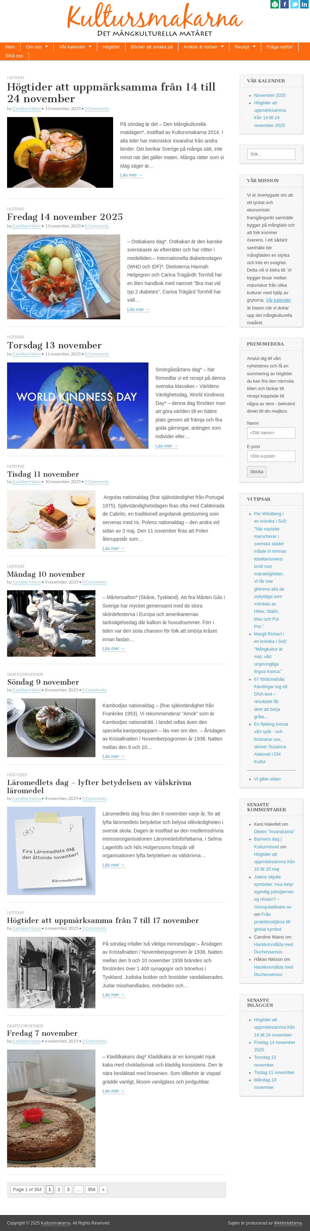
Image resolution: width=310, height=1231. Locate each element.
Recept (242, 47)
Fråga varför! (280, 47)
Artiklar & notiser (200, 47)
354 (91, 1189)
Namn (253, 423)
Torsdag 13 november (54, 345)
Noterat (16, 77)
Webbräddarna (288, 1223)
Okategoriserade (25, 674)
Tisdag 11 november (43, 474)
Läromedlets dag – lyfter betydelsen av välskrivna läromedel (99, 786)
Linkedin (304, 4)
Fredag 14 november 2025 (65, 216)
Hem (10, 47)
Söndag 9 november (43, 682)
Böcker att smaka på (152, 47)
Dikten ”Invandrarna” (274, 831)
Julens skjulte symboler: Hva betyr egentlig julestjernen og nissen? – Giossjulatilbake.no (274, 892)
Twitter (294, 4)
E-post (253, 446)
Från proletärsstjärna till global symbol (272, 922)
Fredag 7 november (42, 1033)
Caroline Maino (26, 108)
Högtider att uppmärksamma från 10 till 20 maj (274, 862)
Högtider (111, 47)
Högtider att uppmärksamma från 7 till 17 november (103, 920)
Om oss (34, 47)
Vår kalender (72, 47)
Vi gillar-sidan (267, 779)
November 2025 (270, 95)
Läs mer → (131, 175)
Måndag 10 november (46, 574)
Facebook (284, 4)
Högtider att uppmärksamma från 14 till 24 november (111, 93)
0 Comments (97, 108)
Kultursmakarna (55, 1223)
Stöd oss (14, 55)
